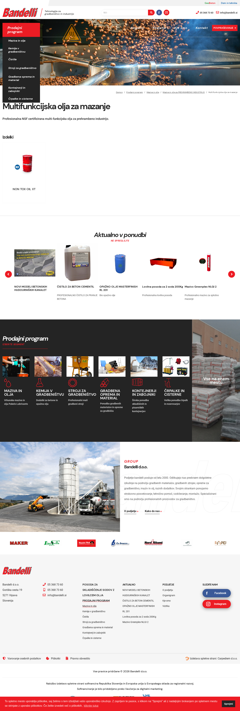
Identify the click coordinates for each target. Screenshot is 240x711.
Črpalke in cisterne (20, 98)
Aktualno (137, 28)
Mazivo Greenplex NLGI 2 (200, 286)
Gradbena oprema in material (21, 78)
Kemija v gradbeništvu (17, 50)
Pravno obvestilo (77, 657)
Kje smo (180, 28)
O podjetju (167, 589)
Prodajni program (96, 600)
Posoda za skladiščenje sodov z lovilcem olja (98, 589)
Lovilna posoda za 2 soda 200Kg (162, 286)
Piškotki (53, 657)
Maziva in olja (16, 40)
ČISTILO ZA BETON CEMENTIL (75, 286)
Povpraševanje (223, 27)
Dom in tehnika (229, 3)
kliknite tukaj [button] (91, 705)
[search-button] (151, 12)
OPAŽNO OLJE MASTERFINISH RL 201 (119, 288)
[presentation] (8, 274)
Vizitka (166, 605)
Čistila (12, 59)
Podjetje (159, 28)
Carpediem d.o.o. (228, 657)
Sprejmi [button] (228, 703)
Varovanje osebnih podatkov (21, 657)
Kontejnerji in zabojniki (16, 89)
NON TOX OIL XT (24, 189)
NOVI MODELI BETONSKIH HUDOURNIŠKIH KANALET (30, 288)
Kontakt (202, 28)
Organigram (168, 594)
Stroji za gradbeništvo (22, 68)
